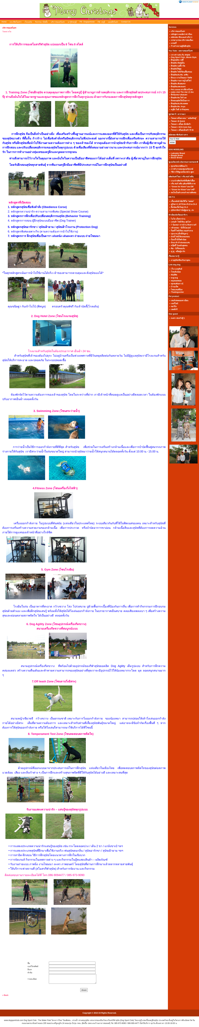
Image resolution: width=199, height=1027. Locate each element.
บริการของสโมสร (58, 22)
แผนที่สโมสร (113, 22)
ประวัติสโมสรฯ (15, 22)
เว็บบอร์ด (28, 22)
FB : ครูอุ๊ (101, 22)
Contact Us (125, 22)
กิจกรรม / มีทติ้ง (41, 22)
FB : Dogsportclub (87, 22)
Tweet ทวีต (6, 32)
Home (4, 22)
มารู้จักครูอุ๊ (72, 22)
